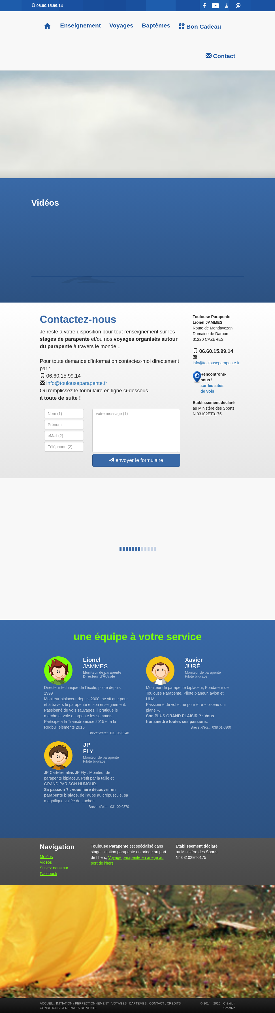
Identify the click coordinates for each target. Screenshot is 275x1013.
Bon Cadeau (200, 26)
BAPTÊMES (138, 1003)
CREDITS (174, 1003)
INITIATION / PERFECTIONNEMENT (82, 1003)
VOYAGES (119, 1003)
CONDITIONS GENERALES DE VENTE (68, 1008)
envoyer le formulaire (136, 460)
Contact (220, 55)
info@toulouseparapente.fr (76, 383)
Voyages (121, 25)
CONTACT (156, 1003)
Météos (46, 856)
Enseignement (80, 25)
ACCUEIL (47, 1003)
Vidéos (46, 862)
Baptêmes (156, 25)
